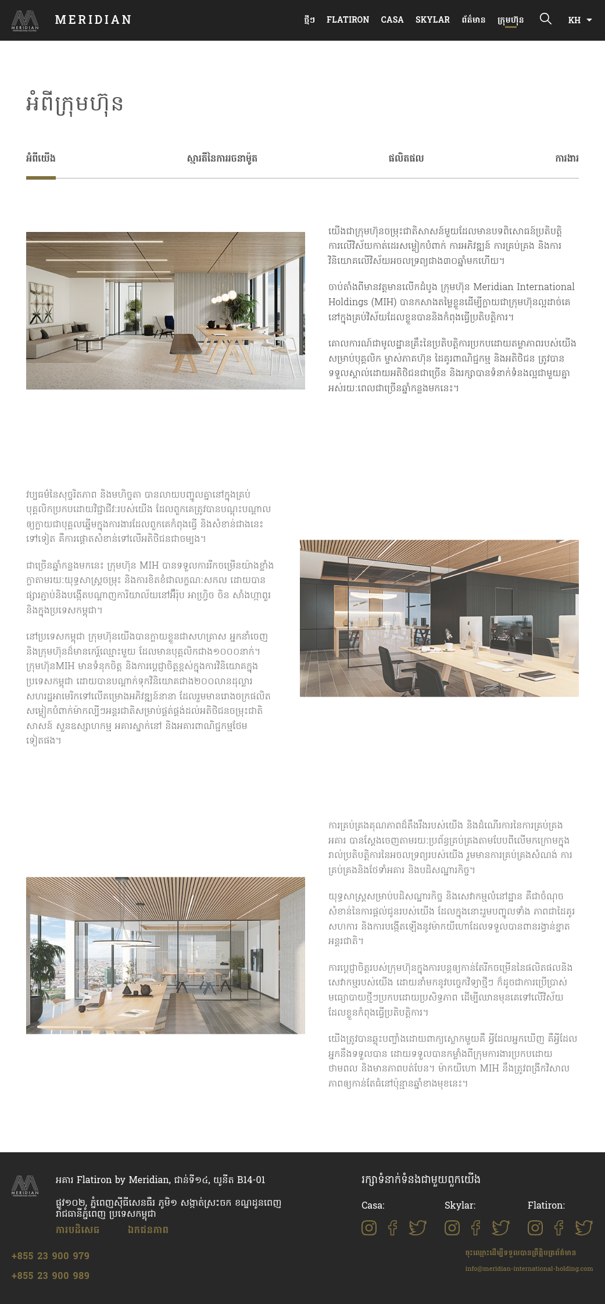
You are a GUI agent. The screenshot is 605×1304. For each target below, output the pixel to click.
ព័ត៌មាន (473, 21)
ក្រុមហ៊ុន (510, 21)
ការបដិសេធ (78, 1230)
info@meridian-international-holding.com (529, 1269)
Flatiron (348, 21)
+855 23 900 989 (51, 1277)
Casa (392, 21)
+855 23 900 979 (51, 1257)
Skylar (433, 21)
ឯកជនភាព (148, 1230)
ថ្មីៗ (309, 21)
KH (574, 21)
